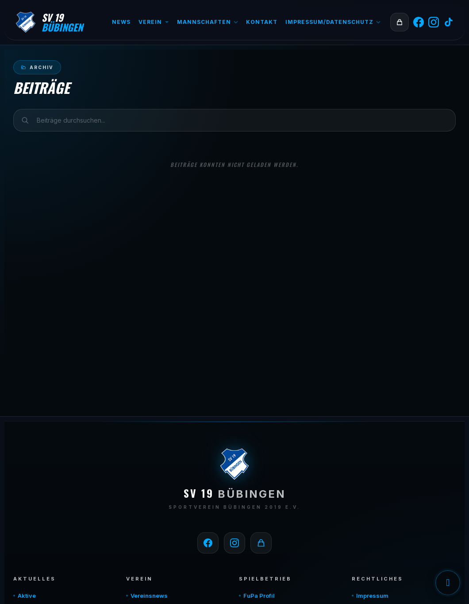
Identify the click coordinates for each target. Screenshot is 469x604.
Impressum (372, 595)
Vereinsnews (149, 595)
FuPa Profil (259, 595)
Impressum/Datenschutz (333, 22)
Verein (153, 22)
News (121, 22)
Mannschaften (207, 22)
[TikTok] (448, 22)
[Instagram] (433, 22)
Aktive (27, 595)
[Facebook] (418, 22)
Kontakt (261, 22)
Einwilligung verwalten (447, 582)
